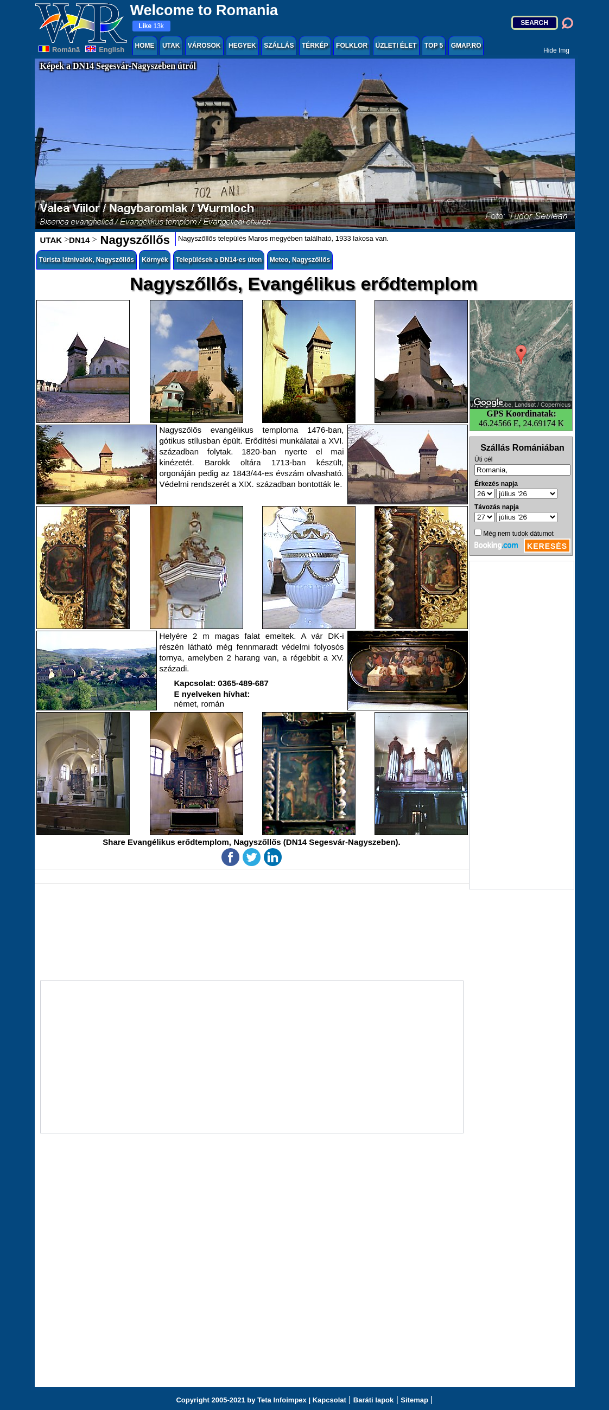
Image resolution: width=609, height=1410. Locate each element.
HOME (145, 45)
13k (151, 26)
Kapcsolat (329, 1400)
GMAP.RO (466, 45)
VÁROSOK (204, 45)
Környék (155, 260)
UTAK (171, 45)
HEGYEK (242, 45)
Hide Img (556, 50)
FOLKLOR (351, 45)
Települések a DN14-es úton (219, 260)
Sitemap (414, 1400)
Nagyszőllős (133, 240)
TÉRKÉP (315, 45)
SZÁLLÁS (279, 45)
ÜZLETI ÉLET (396, 45)
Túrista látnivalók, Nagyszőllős (86, 260)
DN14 (79, 240)
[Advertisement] (522, 725)
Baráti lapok (373, 1400)
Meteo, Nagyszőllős (300, 260)
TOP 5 (433, 45)
